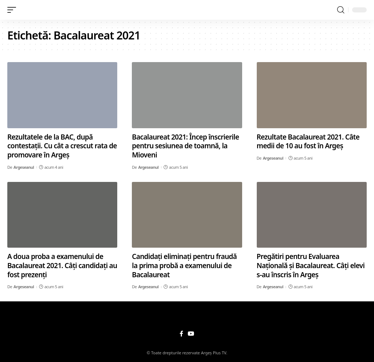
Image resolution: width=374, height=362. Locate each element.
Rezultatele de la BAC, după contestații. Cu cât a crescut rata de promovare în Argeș (62, 146)
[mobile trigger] (13, 10)
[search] (340, 10)
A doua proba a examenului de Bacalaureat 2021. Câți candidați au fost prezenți (62, 265)
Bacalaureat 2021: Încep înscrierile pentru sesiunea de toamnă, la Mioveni (185, 146)
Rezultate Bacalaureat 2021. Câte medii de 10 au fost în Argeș (308, 141)
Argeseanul (24, 167)
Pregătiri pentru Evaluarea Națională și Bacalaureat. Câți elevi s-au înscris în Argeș (311, 265)
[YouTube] (191, 334)
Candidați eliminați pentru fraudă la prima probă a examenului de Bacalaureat (184, 265)
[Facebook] (181, 334)
